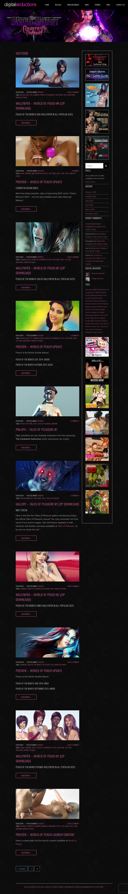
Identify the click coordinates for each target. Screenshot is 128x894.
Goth (29, 259)
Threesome (104, 326)
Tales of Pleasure (44, 423)
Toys (66, 173)
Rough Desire (89, 321)
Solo (65, 95)
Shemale (104, 321)
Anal (86, 289)
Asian (22, 173)
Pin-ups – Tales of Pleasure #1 (36, 429)
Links (108, 4)
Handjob (45, 826)
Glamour (36, 95)
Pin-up (22, 423)
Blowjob (23, 826)
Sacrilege (98, 321)
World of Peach (21, 97)
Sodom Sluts (89, 323)
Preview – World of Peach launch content (45, 834)
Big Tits (29, 95)
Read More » (26, 122)
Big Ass (23, 95)
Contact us (120, 4)
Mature (96, 315)
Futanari (100, 307)
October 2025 (90, 196)
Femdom (94, 304)
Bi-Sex (93, 292)
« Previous (21, 868)
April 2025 (89, 205)
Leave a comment (73, 92)
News (87, 4)
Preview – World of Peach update (39, 181)
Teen (62, 173)
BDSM (99, 289)
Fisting (87, 307)
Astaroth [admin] (91, 224)
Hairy (97, 309)
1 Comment (75, 171)
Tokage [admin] (97, 278)
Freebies (97, 4)
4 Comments (74, 421)
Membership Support (92, 887)
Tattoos (68, 259)
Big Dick (104, 292)
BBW (94, 289)
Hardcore (52, 826)
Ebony (95, 301)
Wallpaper (71, 95)
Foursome (93, 307)
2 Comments (74, 335)
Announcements (73, 4)
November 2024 (91, 214)
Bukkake (99, 295)
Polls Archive (90, 182)
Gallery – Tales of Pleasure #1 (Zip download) (47, 504)
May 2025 (89, 201)
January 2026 (90, 192)
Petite (45, 173)
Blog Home (30, 887)
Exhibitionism (102, 301)
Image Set (30, 498)
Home (47, 4)
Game (105, 307)
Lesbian (101, 312)
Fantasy (23, 498)
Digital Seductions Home (50, 887)
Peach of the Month (47, 95)
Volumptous (98, 329)
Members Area (72, 887)
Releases (58, 4)
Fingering (105, 304)
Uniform (54, 423)
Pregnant (102, 318)
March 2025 (90, 209)
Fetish (100, 304)
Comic (105, 295)
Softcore (58, 95)
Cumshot (30, 826)
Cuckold (88, 298)
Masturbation (37, 173)
